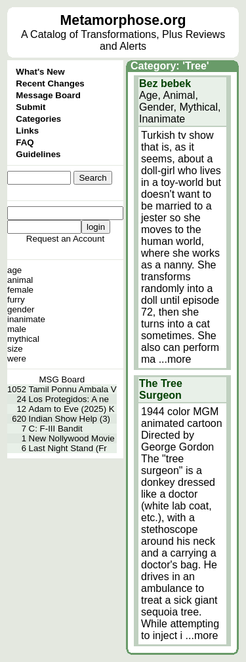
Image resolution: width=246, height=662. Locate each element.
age (14, 270)
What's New (40, 72)
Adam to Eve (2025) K (72, 409)
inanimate (26, 319)
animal (20, 280)
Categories (38, 119)
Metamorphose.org (123, 20)
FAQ (24, 142)
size (15, 349)
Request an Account (65, 239)
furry (16, 299)
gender (21, 309)
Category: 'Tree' (170, 65)
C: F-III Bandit (56, 428)
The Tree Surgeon (160, 389)
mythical (23, 339)
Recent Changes (50, 83)
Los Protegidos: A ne (69, 399)
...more (175, 359)
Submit (30, 107)
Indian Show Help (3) (69, 419)
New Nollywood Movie (72, 438)
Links (27, 131)
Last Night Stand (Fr (68, 448)
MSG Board (62, 379)
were (16, 358)
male (16, 329)
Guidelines (38, 154)
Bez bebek (165, 83)
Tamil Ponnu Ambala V (73, 389)
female (20, 290)
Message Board (48, 95)
